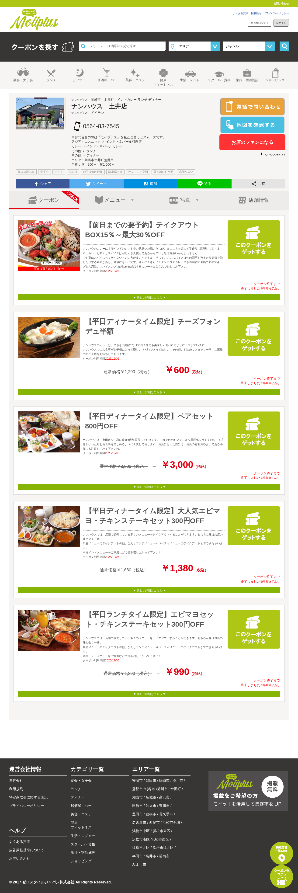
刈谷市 (150, 789)
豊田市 (137, 814)
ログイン (281, 22)
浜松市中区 (141, 831)
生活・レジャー (191, 80)
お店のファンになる (252, 142)
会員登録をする (260, 22)
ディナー (79, 80)
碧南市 (164, 856)
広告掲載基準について (26, 850)
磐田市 (151, 780)
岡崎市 (164, 780)
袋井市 (151, 856)
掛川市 (178, 780)
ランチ (51, 80)
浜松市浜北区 (163, 848)
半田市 (137, 856)
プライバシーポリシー (276, 13)
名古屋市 (139, 822)
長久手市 (166, 814)
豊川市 (164, 806)
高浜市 (164, 797)
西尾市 (154, 822)
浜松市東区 (161, 831)
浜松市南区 (141, 839)
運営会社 (16, 780)
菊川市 (162, 789)
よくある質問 (240, 13)
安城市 (137, 780)
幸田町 (175, 789)
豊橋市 (151, 814)
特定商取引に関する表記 (28, 797)
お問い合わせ (281, 3)
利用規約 (256, 13)
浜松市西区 (160, 839)
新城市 (151, 797)
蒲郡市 (137, 789)
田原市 (137, 806)
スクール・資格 (219, 80)
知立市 (151, 806)
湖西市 (137, 797)
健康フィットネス (163, 82)
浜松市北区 (141, 848)
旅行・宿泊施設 (247, 80)
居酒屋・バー (107, 80)
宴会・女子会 (23, 80)
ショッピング (275, 80)
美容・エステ (135, 80)
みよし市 (139, 864)
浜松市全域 (171, 822)
